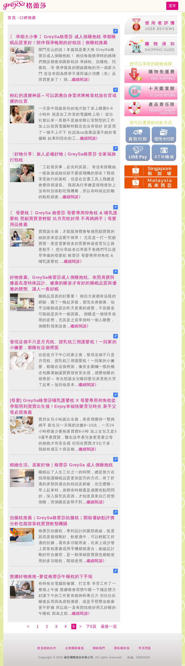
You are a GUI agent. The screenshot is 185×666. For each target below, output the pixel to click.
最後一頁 (109, 626)
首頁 (12, 18)
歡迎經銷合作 (46, 648)
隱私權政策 (122, 648)
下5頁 (91, 626)
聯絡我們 (99, 648)
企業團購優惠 (74, 648)
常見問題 (145, 648)
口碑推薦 (28, 18)
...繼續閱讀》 (80, 79)
